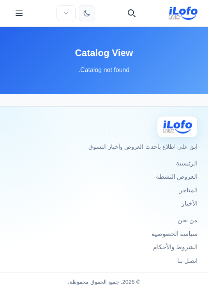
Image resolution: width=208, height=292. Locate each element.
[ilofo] (183, 13)
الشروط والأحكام (175, 247)
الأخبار (189, 203)
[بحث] (131, 13)
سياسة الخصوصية (174, 233)
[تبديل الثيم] (87, 13)
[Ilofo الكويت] (177, 126)
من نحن (187, 220)
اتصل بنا (187, 260)
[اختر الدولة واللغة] (65, 13)
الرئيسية (186, 163)
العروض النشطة (176, 176)
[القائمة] (19, 13)
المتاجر (188, 190)
